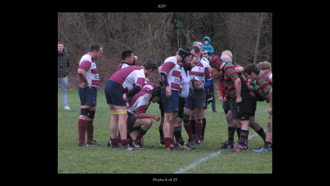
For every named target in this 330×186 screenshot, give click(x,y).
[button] (308, 7)
